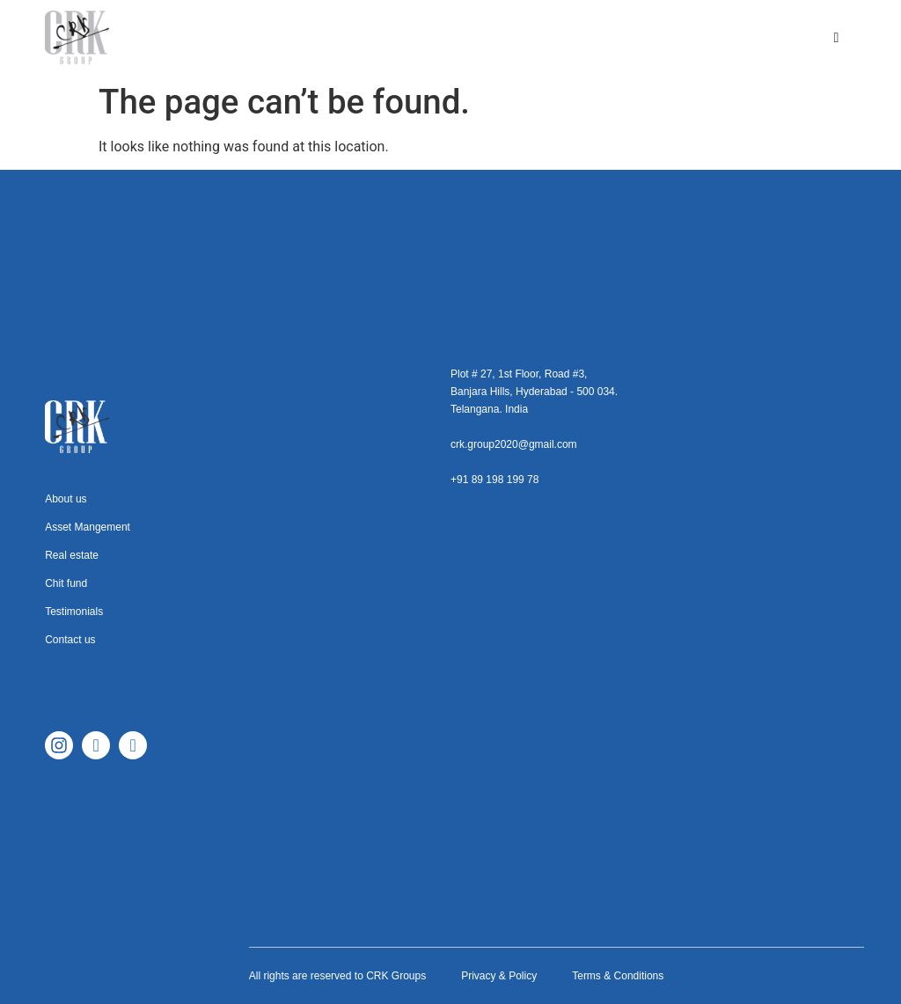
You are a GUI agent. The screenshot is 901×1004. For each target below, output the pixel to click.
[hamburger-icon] (836, 37)
